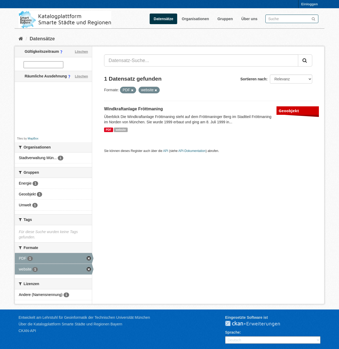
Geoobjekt (289, 110)
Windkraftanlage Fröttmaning (133, 109)
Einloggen (309, 4)
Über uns (249, 19)
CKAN (257, 324)
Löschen (81, 52)
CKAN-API (27, 331)
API (165, 151)
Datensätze (163, 19)
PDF (108, 129)
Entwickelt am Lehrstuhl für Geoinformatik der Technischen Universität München (84, 317)
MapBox (33, 138)
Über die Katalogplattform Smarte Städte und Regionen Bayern (70, 324)
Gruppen (225, 19)
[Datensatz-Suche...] (201, 60)
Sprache (232, 332)
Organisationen (195, 19)
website (121, 129)
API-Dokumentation (192, 151)
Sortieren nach (253, 79)
